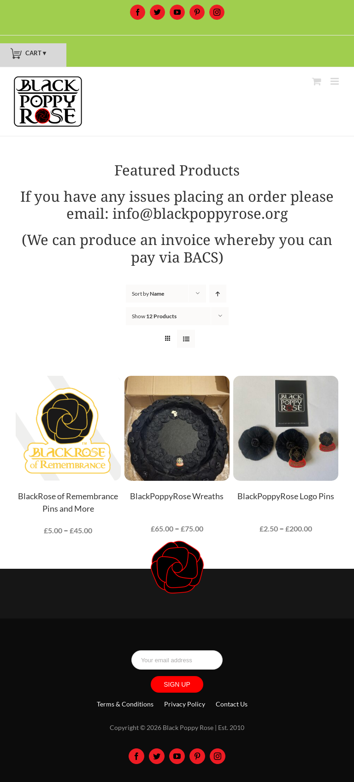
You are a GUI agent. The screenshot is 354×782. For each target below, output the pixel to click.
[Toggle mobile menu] (335, 81)
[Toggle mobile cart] (316, 81)
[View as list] (186, 339)
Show (154, 316)
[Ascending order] (218, 293)
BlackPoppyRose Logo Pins (285, 496)
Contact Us (232, 704)
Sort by (148, 293)
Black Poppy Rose (188, 727)
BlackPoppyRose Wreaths (177, 496)
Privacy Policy (184, 704)
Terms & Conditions (125, 704)
